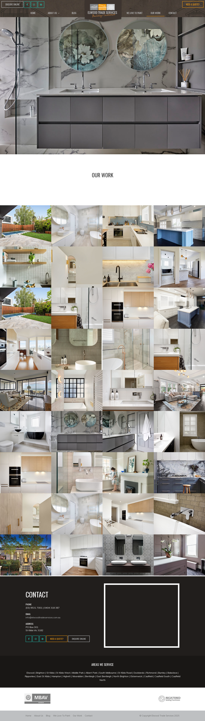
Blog (48, 715)
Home (28, 715)
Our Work (77, 715)
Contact (88, 715)
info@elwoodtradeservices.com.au (43, 617)
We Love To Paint (61, 715)
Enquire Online (12, 4)
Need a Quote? (193, 4)
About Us (38, 715)
